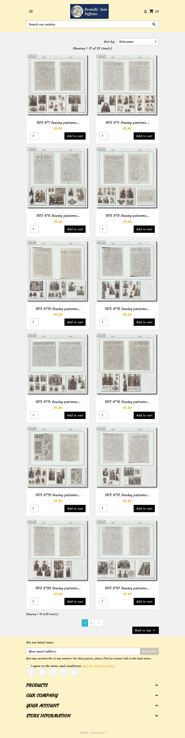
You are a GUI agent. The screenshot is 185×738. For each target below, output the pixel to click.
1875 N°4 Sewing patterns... (127, 122)
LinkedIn (74, 672)
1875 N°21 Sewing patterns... (127, 495)
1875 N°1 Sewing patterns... (57, 122)
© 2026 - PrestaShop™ (93, 733)
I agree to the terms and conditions (72, 666)
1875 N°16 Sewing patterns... (127, 402)
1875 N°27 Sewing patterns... (127, 588)
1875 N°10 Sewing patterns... (58, 309)
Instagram (64, 672)
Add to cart (75, 136)
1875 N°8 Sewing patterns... (127, 215)
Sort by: (109, 42)
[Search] (92, 24)
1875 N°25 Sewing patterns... (58, 588)
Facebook (31, 672)
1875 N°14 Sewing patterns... (57, 402)
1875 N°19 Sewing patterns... (58, 495)
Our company (42, 696)
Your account (42, 706)
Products (37, 685)
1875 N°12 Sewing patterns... (127, 309)
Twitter (42, 672)
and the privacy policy (98, 666)
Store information (48, 716)
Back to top (145, 630)
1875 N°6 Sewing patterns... (58, 215)
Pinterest (53, 672)
